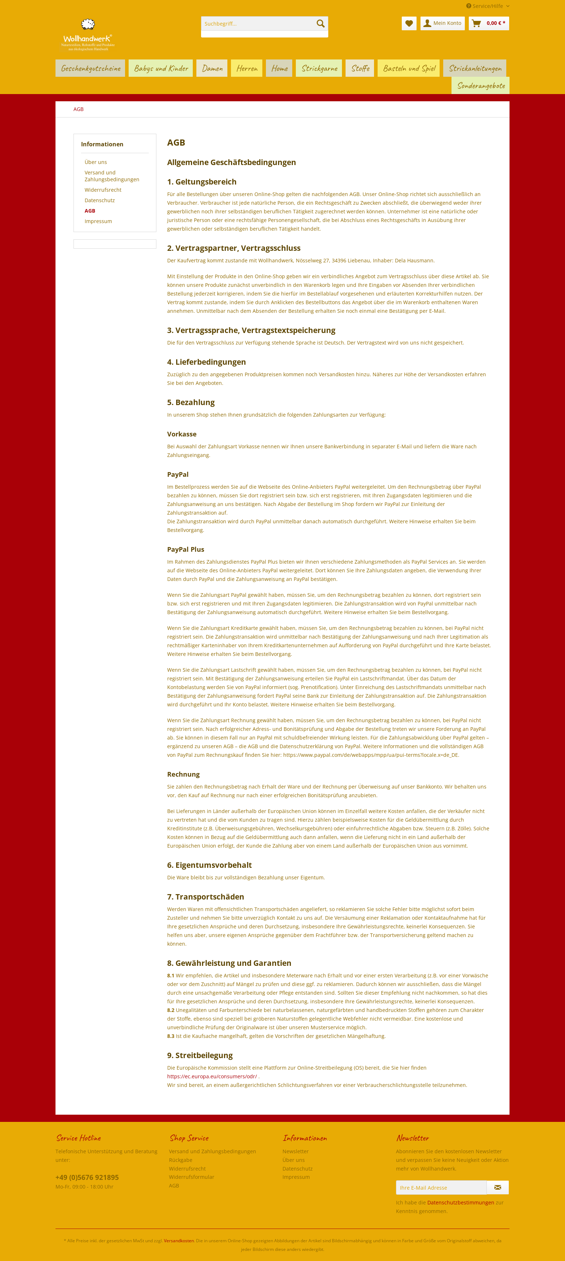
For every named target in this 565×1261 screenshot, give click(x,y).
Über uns (96, 162)
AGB (90, 210)
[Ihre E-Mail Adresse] (441, 1187)
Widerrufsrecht (103, 189)
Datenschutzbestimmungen (460, 1202)
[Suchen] (320, 23)
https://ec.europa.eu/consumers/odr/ (212, 1076)
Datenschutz (100, 200)
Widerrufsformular (191, 1176)
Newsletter (295, 1151)
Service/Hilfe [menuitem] (485, 6)
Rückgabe (180, 1159)
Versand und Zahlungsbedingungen (112, 176)
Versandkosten (179, 1241)
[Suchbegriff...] (264, 23)
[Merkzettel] (409, 23)
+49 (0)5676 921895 (87, 1177)
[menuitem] (264, 26)
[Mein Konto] (442, 23)
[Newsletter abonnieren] (497, 1187)
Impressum (98, 221)
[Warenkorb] (489, 23)
